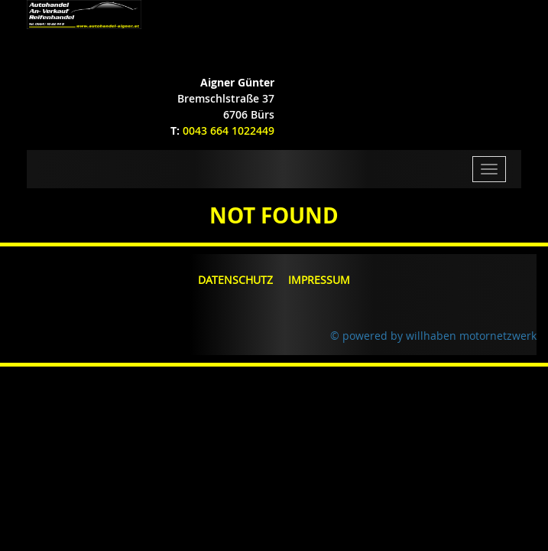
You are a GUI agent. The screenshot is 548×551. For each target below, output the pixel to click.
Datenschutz (235, 279)
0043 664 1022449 (228, 130)
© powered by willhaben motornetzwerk (433, 335)
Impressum (319, 279)
